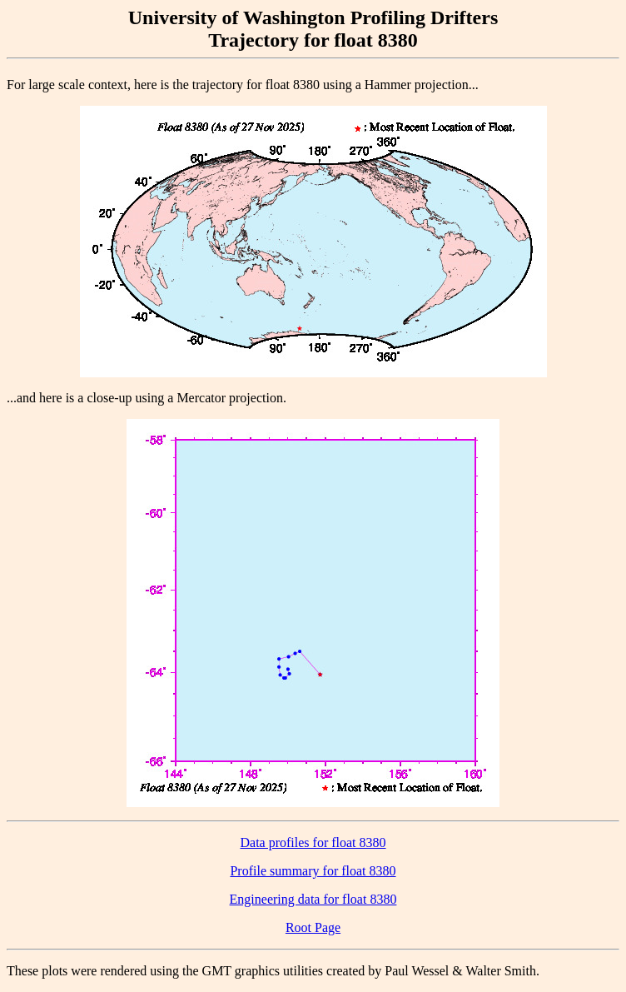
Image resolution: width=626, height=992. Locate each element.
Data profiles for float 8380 (312, 842)
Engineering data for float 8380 (313, 899)
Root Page (313, 927)
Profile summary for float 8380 (312, 871)
